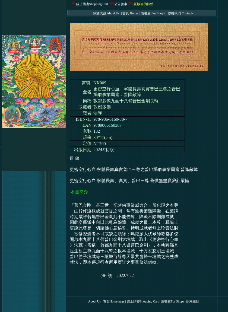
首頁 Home (130, 13)
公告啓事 (120, 4)
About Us (94, 301)
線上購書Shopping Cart (92, 4)
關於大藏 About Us (106, 13)
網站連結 (192, 301)
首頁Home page (114, 301)
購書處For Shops (172, 301)
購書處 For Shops (153, 13)
